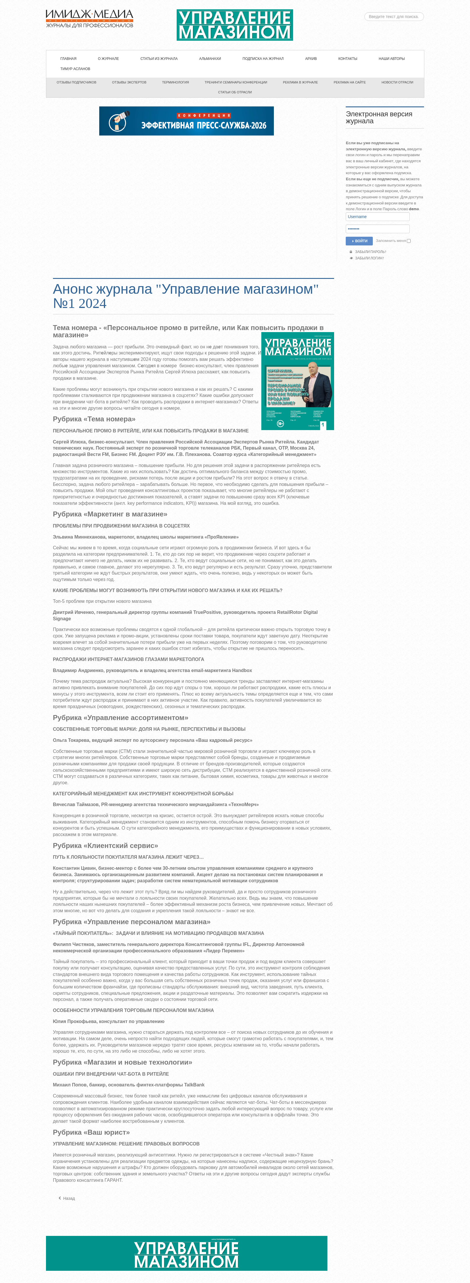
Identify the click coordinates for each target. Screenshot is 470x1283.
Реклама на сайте (350, 82)
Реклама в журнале (300, 82)
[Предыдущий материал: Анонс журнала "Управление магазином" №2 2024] (66, 1198)
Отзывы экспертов (129, 82)
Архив (311, 59)
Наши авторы (392, 59)
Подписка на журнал (263, 59)
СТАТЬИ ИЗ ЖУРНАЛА (159, 59)
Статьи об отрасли (235, 92)
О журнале (108, 59)
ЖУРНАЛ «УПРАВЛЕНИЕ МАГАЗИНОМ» (235, 25)
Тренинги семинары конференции (236, 82)
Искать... (364, 12)
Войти (359, 241)
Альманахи (210, 59)
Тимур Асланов (75, 69)
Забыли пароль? (368, 252)
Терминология (175, 82)
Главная (69, 59)
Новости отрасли (397, 82)
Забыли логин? (367, 258)
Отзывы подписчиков (76, 82)
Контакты (347, 59)
